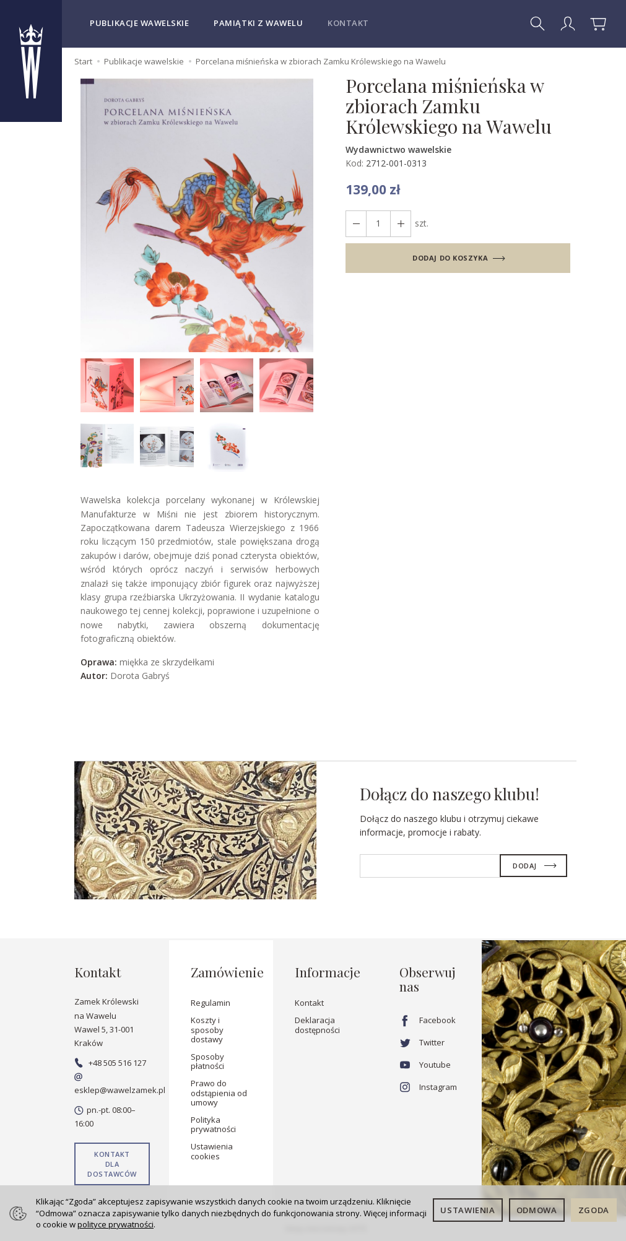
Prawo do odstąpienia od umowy (219, 1093)
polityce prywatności (115, 1224)
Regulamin (210, 1002)
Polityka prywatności (213, 1124)
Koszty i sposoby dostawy (207, 1029)
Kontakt (348, 22)
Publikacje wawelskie (139, 22)
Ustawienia (467, 1210)
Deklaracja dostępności (317, 1025)
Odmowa (536, 1210)
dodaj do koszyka (450, 257)
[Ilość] (378, 223)
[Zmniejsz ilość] (400, 223)
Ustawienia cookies (212, 1151)
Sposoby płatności (207, 1061)
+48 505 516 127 (110, 1062)
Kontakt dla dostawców (112, 1163)
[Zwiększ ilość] (356, 223)
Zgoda (593, 1210)
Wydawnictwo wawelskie (398, 149)
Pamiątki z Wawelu (258, 22)
